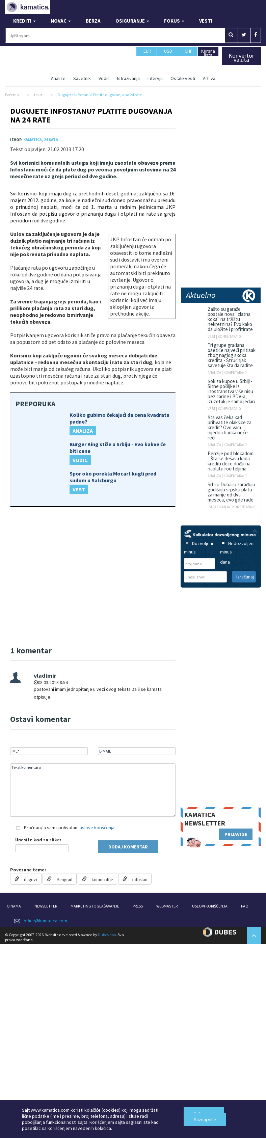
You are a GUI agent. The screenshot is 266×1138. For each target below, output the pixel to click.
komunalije (100, 879)
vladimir (45, 675)
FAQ (244, 906)
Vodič (104, 78)
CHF (188, 54)
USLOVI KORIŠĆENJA (210, 906)
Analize (58, 78)
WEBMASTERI (167, 906)
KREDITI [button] (24, 21)
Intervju (155, 78)
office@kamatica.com (45, 921)
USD (168, 54)
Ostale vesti (182, 78)
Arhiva (209, 78)
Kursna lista (208, 53)
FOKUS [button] (174, 21)
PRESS (138, 906)
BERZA (93, 21)
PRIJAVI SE (235, 834)
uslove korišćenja (97, 827)
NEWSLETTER (45, 906)
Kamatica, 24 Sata (40, 139)
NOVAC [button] (61, 21)
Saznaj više (205, 1119)
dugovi (28, 879)
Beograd (62, 879)
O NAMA (14, 906)
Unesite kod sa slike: (38, 840)
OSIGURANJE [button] (132, 21)
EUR (147, 54)
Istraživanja (128, 78)
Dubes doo (107, 934)
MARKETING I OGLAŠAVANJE (95, 906)
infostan (137, 879)
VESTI (205, 21)
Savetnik (82, 78)
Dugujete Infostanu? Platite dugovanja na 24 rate (91, 115)
